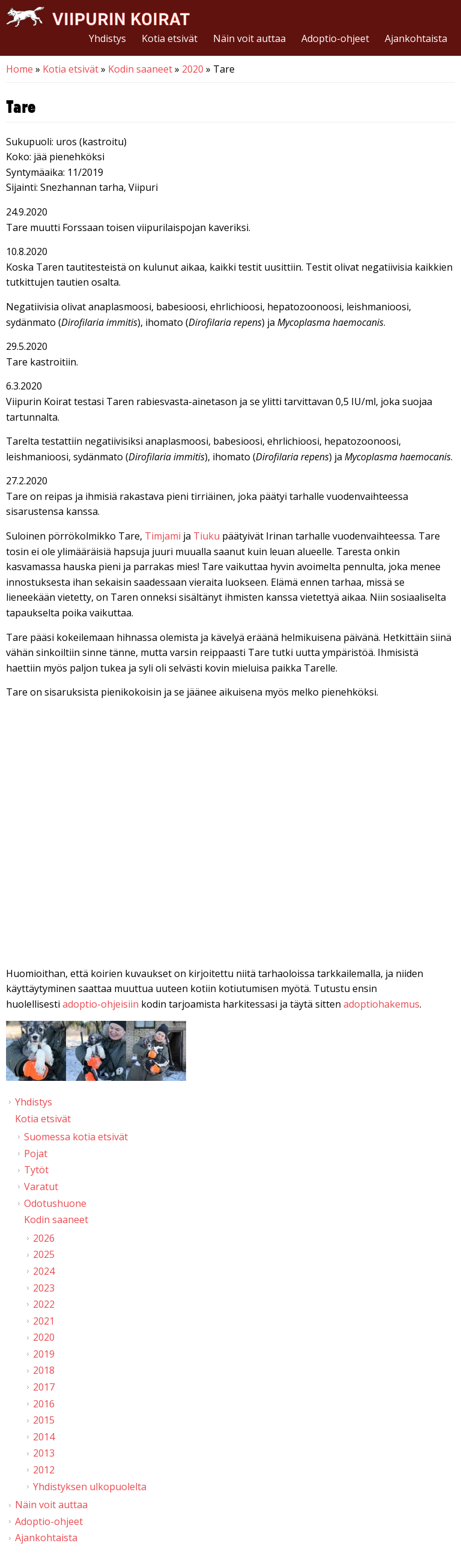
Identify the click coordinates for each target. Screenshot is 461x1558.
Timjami (163, 536)
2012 (44, 1469)
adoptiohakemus (381, 1004)
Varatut (41, 1186)
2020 (192, 69)
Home (19, 69)
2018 (44, 1370)
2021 (44, 1321)
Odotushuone (55, 1203)
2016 (44, 1403)
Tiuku (207, 536)
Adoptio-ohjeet (335, 38)
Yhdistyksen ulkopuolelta (89, 1486)
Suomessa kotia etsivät (76, 1136)
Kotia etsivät (169, 38)
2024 (44, 1271)
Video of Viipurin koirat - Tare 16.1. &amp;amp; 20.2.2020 (230, 835)
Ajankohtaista (416, 38)
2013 (44, 1453)
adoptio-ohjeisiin (100, 1004)
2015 (44, 1420)
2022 (44, 1304)
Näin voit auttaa (249, 38)
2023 (44, 1288)
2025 (44, 1254)
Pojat (35, 1153)
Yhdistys (107, 38)
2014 (44, 1436)
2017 (44, 1387)
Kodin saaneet (140, 69)
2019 (44, 1354)
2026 (44, 1238)
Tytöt (36, 1169)
